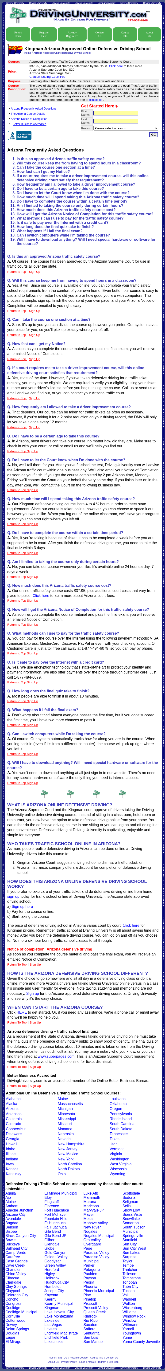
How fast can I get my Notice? (43, 172)
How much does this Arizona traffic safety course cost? (66, 210)
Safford (90, 1329)
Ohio (62, 1174)
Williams (130, 1312)
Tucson (129, 1291)
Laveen (50, 1329)
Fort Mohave (54, 1214)
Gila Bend (52, 1231)
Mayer (89, 1214)
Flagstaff (51, 1202)
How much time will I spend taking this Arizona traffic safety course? (78, 197)
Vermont (117, 1149)
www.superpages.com (56, 1056)
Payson (90, 1278)
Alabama (13, 1099)
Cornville (12, 1316)
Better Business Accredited (29, 124)
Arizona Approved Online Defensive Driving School (62, 53)
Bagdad (11, 1223)
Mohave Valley (96, 1223)
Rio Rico (91, 1320)
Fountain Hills (55, 1219)
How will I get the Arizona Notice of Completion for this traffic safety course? (85, 214)
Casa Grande (16, 1261)
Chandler (13, 1270)
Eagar (10, 1337)
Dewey (11, 1325)
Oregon (116, 1109)
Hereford (51, 1270)
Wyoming (117, 1174)
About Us (149, 34)
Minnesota (66, 1114)
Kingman (51, 1308)
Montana (65, 1129)
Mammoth (92, 1198)
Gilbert (49, 1240)
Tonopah (130, 1282)
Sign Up (35, 964)
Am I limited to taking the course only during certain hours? (70, 206)
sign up (13, 896)
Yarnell (128, 1329)
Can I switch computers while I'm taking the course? (63, 235)
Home (27, 53)
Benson (11, 1227)
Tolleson (129, 1274)
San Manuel (94, 1342)
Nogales (90, 1231)
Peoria (89, 1282)
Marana (90, 1202)
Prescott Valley (96, 1308)
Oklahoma (118, 1104)
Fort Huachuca (56, 1210)
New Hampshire (71, 1144)
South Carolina (122, 1124)
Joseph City (54, 1291)
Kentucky (13, 1174)
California (14, 1119)
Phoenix (90, 1287)
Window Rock (134, 1316)
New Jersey (67, 1149)
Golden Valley (55, 1257)
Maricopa (91, 1206)
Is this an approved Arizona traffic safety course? (61, 159)
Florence (51, 1206)
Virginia (116, 1154)
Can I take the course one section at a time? (56, 167)
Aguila (10, 1193)
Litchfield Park (56, 1337)
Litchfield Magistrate (61, 1333)
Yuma (127, 1337)
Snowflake (131, 1219)
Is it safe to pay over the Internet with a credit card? (62, 222)
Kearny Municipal (58, 1304)
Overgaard (92, 1244)
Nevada (64, 1139)
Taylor (128, 1261)
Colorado (13, 1124)
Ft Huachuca (55, 1223)
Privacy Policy (69, 1361)
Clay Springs (16, 1287)
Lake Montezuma (58, 1316)
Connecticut (16, 1129)
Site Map (114, 1361)
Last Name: (85, 121)
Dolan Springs (17, 1329)
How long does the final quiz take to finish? (55, 227)
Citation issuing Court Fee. (48, 76)
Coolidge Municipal (21, 1312)
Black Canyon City (20, 1236)
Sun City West (134, 1248)
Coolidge (12, 1308)
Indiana (12, 1159)
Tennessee (119, 1134)
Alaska (11, 1104)
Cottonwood (15, 1320)
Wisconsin (118, 1169)
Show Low (131, 1210)
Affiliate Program (97, 1361)
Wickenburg (132, 1308)
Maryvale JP (94, 1210)
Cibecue (12, 1278)
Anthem (11, 1206)
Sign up (32, 994)
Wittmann (130, 1325)
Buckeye (12, 1244)
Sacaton (90, 1325)
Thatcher (130, 1270)
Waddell (129, 1299)
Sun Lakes (131, 1253)
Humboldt (52, 1287)
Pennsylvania (121, 1114)
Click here (116, 66)
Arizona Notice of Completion (29, 119)
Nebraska (66, 1134)
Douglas (12, 1333)
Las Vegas (53, 1325)
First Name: (85, 113)
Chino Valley (15, 1274)
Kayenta (51, 1295)
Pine (87, 1295)
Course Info (125, 34)
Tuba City (130, 1287)
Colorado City (16, 1295)
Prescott (90, 1304)
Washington (119, 1159)
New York (66, 1159)
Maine (63, 1099)
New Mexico (68, 1154)
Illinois (11, 1154)
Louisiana (118, 1099)
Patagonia (92, 1270)
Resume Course (78, 1357)
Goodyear (52, 1261)
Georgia (12, 1139)
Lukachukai (53, 1342)
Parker (89, 1265)
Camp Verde (15, 1253)
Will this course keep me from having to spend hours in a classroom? (79, 163)
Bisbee (11, 1231)
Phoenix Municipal (99, 1291)
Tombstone (132, 1278)
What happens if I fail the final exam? (50, 231)
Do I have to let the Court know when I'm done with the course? (73, 193)
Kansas (12, 1169)
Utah (114, 1144)
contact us (96, 100)
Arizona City (15, 1214)
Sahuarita (92, 1333)
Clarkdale (13, 1282)
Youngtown (132, 1333)
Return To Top (17, 964)
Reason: (86, 128)
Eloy (48, 1198)
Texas (114, 1139)
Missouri (65, 1124)
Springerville (133, 1236)
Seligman (130, 1202)
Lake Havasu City (59, 1312)
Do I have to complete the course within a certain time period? (72, 201)
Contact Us (100, 34)
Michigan (65, 1109)
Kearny (50, 1299)
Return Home (18, 34)
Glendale (51, 1244)
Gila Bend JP (55, 1236)
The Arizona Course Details (28, 113)
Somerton (131, 1223)
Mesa (88, 1219)
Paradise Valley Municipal (96, 1259)
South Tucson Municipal (134, 1229)
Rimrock (90, 1316)
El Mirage (13, 1342)
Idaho (10, 1149)
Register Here (44, 34)
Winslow (130, 1320)
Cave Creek (15, 1265)
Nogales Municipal (99, 1236)
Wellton (129, 1304)
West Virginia (121, 1164)
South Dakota (121, 1129)
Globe (49, 1248)
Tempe (128, 1265)
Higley (49, 1274)
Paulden (90, 1274)
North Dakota (69, 1169)
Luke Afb (91, 1193)
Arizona (12, 1109)
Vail (126, 1295)
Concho (11, 1299)
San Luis (91, 1337)
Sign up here (22, 907)
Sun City (130, 1244)
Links (82, 1361)
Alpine (10, 1202)
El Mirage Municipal (60, 1193)
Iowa (10, 1164)
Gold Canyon (55, 1253)
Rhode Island (121, 1119)
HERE (21, 1012)
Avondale (13, 1219)
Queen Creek (95, 1312)
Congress (13, 1304)
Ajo (8, 1198)
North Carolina (70, 1164)
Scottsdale (131, 1193)
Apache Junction (19, 1210)
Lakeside (51, 1320)
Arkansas (14, 1114)
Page (88, 1248)
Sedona (129, 1198)
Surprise (130, 1257)
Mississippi (67, 1119)
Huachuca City (56, 1282)
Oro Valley (92, 1240)
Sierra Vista (132, 1214)
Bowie (10, 1240)
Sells (127, 1206)
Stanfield (130, 1240)
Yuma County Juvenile (141, 1342)
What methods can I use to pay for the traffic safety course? (70, 218)
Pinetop (90, 1299)
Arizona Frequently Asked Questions (33, 108)
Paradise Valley (96, 1253)
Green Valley (55, 1265)
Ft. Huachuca (55, 1227)
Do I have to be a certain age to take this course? (60, 189)
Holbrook (51, 1278)
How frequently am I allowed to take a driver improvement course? (76, 184)
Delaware (14, 1134)
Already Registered (72, 34)
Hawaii (11, 1144)
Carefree (12, 1257)
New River (92, 1227)
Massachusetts (70, 1104)
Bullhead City (16, 1248)
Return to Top (17, 271)
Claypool (12, 1291)
